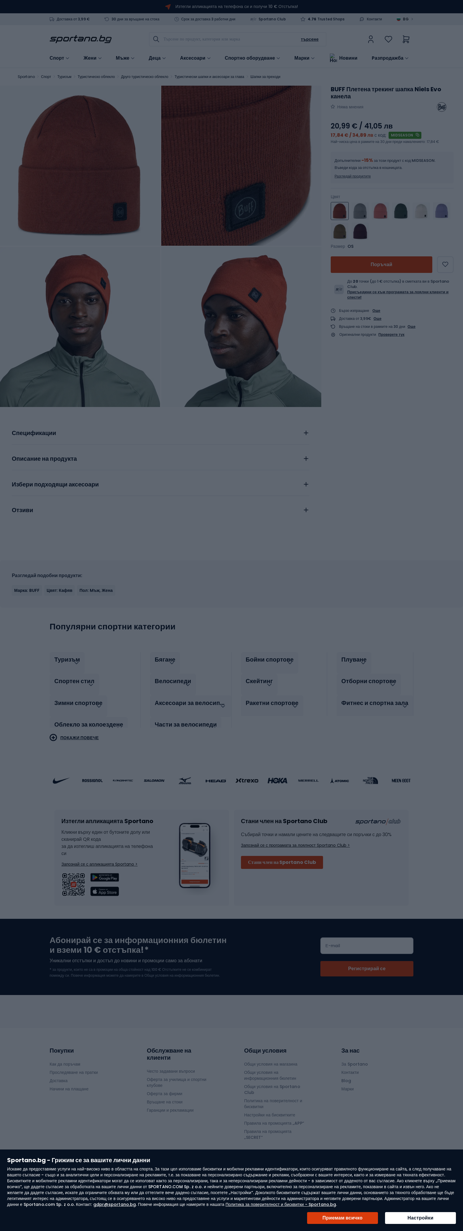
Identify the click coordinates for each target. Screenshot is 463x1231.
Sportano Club (272, 19)
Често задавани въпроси (171, 1065)
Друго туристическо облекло (144, 76)
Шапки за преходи (265, 76)
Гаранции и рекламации (170, 1104)
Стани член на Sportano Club (282, 856)
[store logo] (81, 39)
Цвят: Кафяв (59, 590)
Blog (346, 1074)
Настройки (420, 1217)
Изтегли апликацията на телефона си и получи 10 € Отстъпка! (236, 6)
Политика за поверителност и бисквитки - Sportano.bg (281, 1204)
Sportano (26, 76)
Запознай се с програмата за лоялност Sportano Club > (295, 839)
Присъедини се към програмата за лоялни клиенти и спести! (398, 294)
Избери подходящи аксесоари (55, 485)
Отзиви (22, 510)
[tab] (160, 431)
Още (376, 310)
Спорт (46, 76)
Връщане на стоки (164, 1096)
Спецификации (34, 433)
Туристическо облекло (96, 76)
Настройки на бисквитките (269, 1109)
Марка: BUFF (27, 590)
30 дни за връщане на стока (135, 19)
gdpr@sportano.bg (114, 1204)
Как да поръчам (65, 1058)
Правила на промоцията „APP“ (274, 1117)
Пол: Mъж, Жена (96, 590)
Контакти (374, 19)
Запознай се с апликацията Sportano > (99, 858)
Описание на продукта (44, 459)
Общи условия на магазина (271, 1058)
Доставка (59, 1074)
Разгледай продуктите (353, 176)
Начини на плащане (69, 1083)
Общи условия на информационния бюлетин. (182, 969)
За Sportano (354, 1058)
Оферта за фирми (164, 1087)
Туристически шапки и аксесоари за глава (209, 76)
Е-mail (332, 939)
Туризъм (64, 76)
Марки (301, 57)
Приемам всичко (342, 1217)
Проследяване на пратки (74, 1066)
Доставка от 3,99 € (73, 19)
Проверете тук (392, 334)
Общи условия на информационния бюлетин (270, 1069)
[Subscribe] (366, 962)
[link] (371, 39)
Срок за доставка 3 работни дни (208, 19)
